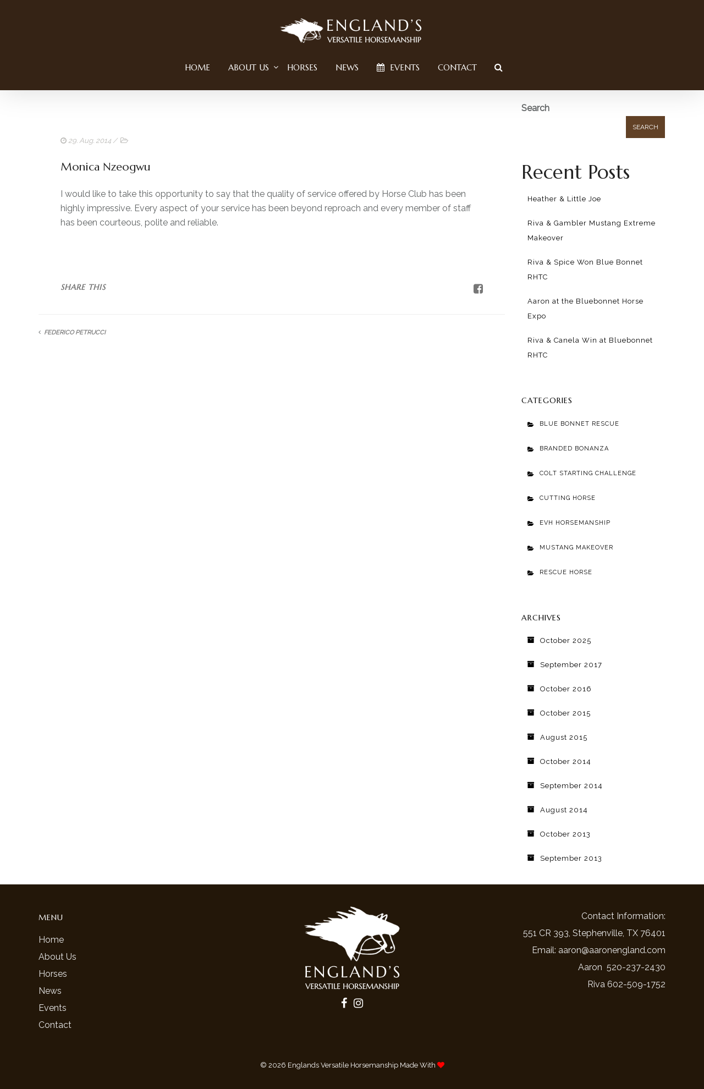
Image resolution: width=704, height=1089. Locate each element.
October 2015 (565, 713)
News (347, 67)
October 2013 (565, 834)
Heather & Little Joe (564, 199)
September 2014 (571, 786)
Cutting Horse (568, 498)
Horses (302, 67)
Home (197, 67)
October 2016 (566, 689)
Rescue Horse (566, 572)
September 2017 (571, 665)
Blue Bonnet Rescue (579, 423)
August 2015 (563, 737)
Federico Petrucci (75, 332)
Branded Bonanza (574, 448)
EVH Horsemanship (575, 522)
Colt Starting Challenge (588, 473)
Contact (457, 67)
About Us (248, 67)
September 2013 (571, 858)
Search (535, 108)
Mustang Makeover (576, 547)
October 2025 (565, 640)
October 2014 (565, 761)
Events (398, 67)
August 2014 (564, 810)
